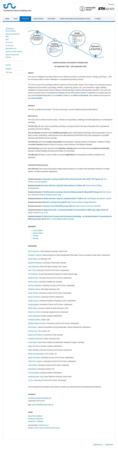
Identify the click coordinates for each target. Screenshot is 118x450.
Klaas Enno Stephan (35, 361)
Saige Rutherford (90, 202)
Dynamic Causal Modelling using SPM (57, 206)
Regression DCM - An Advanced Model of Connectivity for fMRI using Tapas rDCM (74, 210)
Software (51, 19)
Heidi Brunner (44, 425)
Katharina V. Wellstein (35, 421)
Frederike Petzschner (35, 339)
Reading (35, 238)
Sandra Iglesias (41, 182)
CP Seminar (9, 45)
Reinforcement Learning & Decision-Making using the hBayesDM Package (71, 192)
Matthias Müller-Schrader (65, 219)
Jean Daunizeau (33, 266)
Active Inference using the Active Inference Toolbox (63, 185)
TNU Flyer (9, 72)
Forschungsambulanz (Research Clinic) (75, 19)
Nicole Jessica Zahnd (41, 428)
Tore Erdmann (33, 274)
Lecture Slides (38, 230)
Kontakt (8, 65)
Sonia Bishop (32, 259)
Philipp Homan (33, 301)
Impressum (109, 444)
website (59, 95)
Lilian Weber (32, 365)
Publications (38, 19)
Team (15, 19)
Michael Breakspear (35, 263)
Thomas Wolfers (76, 202)
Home (7, 19)
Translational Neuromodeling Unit (39, 398)
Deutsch (111, 4)
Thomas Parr (90, 185)
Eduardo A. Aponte (104, 198)
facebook (84, 95)
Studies (98, 19)
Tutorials (36, 236)
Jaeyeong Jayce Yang (53, 195)
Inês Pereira (55, 428)
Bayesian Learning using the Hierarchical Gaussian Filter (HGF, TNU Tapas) (72, 179)
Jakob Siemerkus (34, 357)
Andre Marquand (34, 316)
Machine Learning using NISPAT (55, 202)
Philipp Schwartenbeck (36, 354)
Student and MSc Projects (14, 51)
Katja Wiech (32, 369)
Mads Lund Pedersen (35, 335)
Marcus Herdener (34, 297)
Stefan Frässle (33, 212)
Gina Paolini (32, 327)
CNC (7, 39)
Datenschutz (97, 444)
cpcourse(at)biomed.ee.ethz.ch (42, 405)
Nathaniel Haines (38, 195)
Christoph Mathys (34, 320)
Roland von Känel (34, 312)
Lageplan (9, 68)
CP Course (9, 42)
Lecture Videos (38, 233)
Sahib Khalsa (32, 308)
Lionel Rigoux (91, 198)
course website (36, 98)
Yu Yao (52, 219)
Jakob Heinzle (80, 206)
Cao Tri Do (44, 212)
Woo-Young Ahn (33, 251)
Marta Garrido (33, 282)
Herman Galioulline (94, 206)
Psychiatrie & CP (11, 48)
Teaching (25, 19)
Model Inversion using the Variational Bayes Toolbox (63, 198)
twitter (75, 95)
